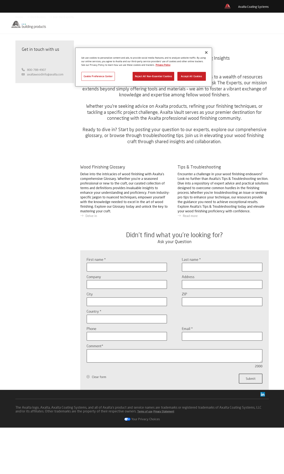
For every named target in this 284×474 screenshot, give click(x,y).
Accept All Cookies (191, 76)
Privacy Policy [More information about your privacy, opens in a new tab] (163, 64)
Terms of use (144, 457)
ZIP (184, 340)
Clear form (99, 423)
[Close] (206, 52)
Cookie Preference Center (98, 76)
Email (186, 375)
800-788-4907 (36, 91)
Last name (190, 306)
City (90, 340)
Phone (91, 375)
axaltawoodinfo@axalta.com (45, 95)
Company (94, 323)
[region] (143, 67)
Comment (94, 392)
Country (93, 358)
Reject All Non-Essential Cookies (153, 76)
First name (95, 306)
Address (188, 323)
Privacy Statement (163, 457)
